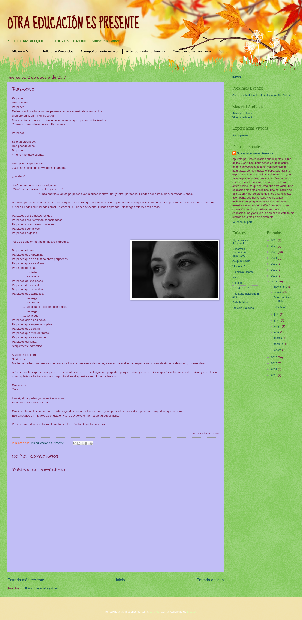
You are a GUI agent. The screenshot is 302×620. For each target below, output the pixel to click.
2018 (274, 275)
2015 (274, 363)
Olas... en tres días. (282, 299)
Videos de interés (243, 117)
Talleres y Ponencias (58, 51)
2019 (274, 269)
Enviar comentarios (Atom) (41, 588)
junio (277, 320)
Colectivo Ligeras (243, 271)
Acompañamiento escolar (99, 51)
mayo (278, 326)
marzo (278, 337)
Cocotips (237, 282)
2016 (274, 357)
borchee (155, 611)
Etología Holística (243, 307)
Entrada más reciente (25, 580)
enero (278, 349)
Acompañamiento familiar (146, 51)
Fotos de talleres (242, 113)
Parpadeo (280, 306)
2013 (274, 375)
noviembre (281, 286)
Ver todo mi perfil (242, 222)
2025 (274, 240)
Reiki (235, 277)
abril (277, 332)
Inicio (120, 580)
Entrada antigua (210, 580)
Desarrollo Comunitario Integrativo (239, 252)
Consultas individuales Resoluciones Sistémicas (261, 95)
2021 (274, 258)
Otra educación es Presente (255, 153)
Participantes (240, 135)
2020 (274, 263)
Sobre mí (225, 51)
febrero (279, 343)
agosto (278, 292)
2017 (274, 281)
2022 (274, 252)
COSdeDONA (240, 288)
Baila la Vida (240, 302)
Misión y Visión (24, 51)
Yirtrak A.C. (239, 266)
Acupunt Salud (241, 261)
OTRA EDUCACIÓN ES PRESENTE (73, 23)
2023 (274, 246)
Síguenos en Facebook (240, 242)
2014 (274, 369)
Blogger (191, 611)
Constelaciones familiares (192, 51)
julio (277, 314)
